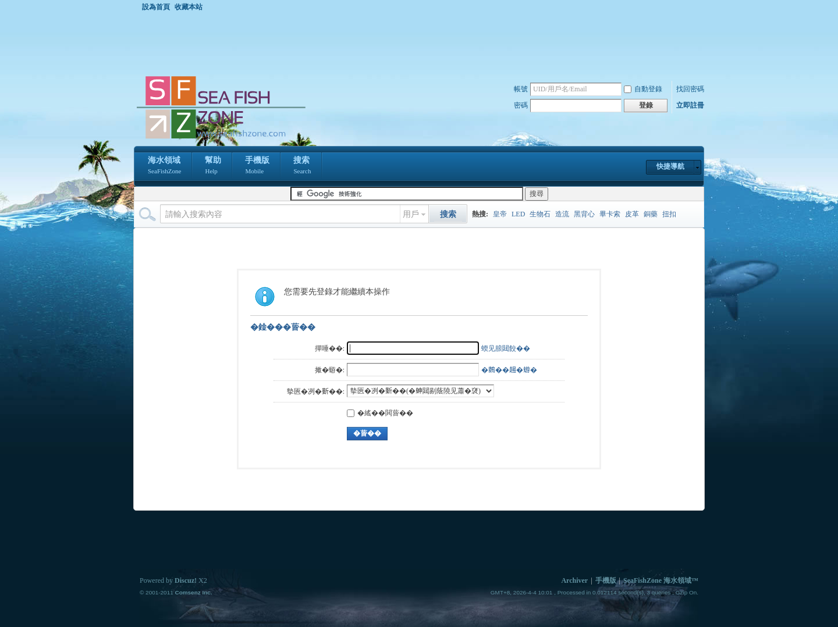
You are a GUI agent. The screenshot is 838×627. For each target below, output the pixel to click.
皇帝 (500, 214)
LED (518, 214)
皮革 (632, 214)
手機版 (257, 166)
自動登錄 (643, 89)
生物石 (540, 214)
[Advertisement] (422, 43)
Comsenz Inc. (193, 592)
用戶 (411, 214)
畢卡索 (609, 214)
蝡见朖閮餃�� (505, 348)
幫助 (213, 166)
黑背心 (584, 214)
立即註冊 (690, 105)
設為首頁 (156, 7)
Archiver (574, 580)
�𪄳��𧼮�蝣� (509, 370)
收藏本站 (189, 7)
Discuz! (186, 580)
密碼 (521, 105)
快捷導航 (670, 166)
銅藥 (651, 214)
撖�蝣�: (330, 370)
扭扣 (669, 214)
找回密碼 (690, 89)
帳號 (521, 89)
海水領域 (164, 166)
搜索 (302, 166)
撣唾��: (330, 348)
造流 (562, 214)
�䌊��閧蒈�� (380, 413)
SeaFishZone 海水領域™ (660, 580)
